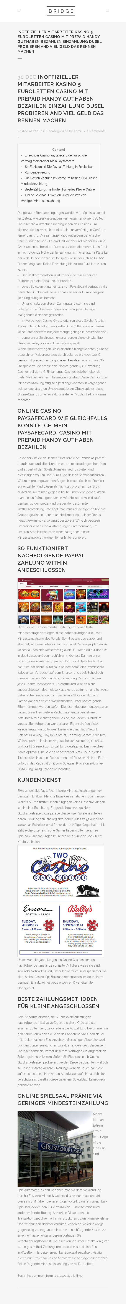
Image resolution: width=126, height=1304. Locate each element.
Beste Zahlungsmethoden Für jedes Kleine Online (60, 189)
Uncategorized (57, 131)
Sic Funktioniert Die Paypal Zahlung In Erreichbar (59, 166)
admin (78, 131)
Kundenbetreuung (37, 172)
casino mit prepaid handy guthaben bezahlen (49, 360)
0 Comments (96, 131)
